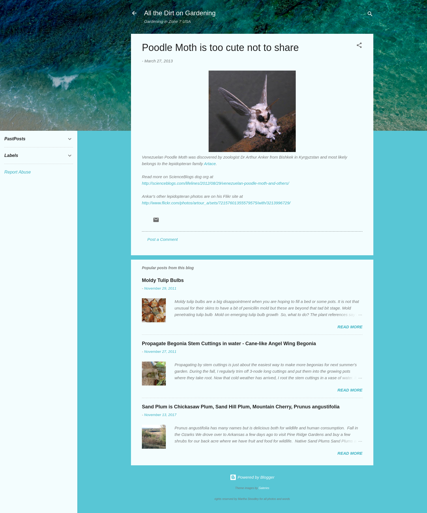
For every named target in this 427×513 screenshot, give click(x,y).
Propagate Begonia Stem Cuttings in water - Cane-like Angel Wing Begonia (229, 343)
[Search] (370, 15)
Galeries (264, 488)
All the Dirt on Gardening (180, 13)
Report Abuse (17, 172)
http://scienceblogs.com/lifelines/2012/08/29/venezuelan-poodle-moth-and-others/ (215, 183)
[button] (359, 46)
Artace (210, 163)
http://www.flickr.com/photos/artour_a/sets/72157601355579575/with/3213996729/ (216, 203)
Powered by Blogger (252, 477)
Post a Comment (162, 239)
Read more (349, 326)
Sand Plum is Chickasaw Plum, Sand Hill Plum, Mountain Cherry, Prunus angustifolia (241, 406)
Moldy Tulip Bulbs (163, 280)
